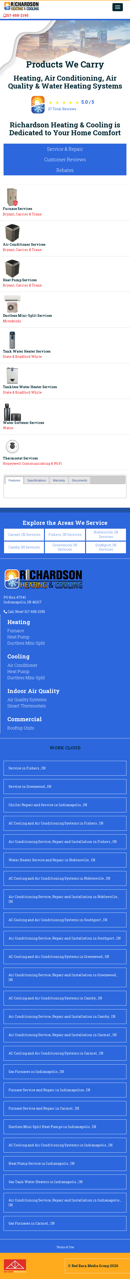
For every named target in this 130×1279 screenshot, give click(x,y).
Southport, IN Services (105, 547)
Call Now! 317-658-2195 (24, 611)
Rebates (65, 170)
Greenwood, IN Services (65, 547)
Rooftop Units (20, 728)
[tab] (14, 480)
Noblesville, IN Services (106, 534)
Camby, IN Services (24, 547)
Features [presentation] (14, 480)
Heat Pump (18, 637)
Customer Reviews (65, 159)
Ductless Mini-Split (26, 643)
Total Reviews (62, 109)
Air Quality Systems (27, 699)
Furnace (15, 630)
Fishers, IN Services (65, 534)
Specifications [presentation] (36, 480)
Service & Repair (65, 149)
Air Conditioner (22, 665)
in (27, 768)
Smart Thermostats (26, 706)
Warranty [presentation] (59, 480)
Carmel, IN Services (24, 534)
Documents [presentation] (79, 480)
